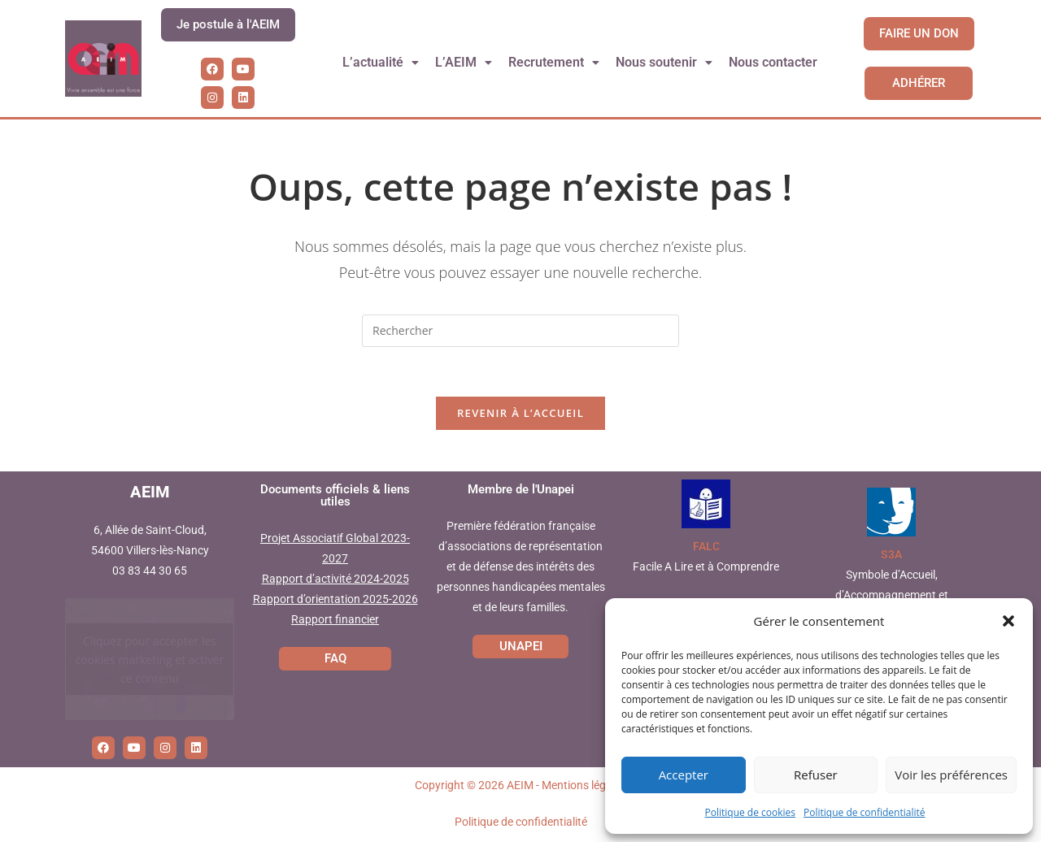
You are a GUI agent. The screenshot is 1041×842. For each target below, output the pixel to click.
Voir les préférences (951, 774)
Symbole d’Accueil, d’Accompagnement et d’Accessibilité (891, 595)
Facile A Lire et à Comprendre (706, 566)
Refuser (816, 774)
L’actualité (380, 62)
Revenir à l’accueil (520, 413)
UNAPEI (520, 646)
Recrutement (553, 62)
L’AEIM (463, 62)
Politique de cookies (750, 812)
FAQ (335, 658)
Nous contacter (773, 62)
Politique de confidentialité (864, 812)
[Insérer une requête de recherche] (520, 331)
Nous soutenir (664, 62)
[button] (1008, 621)
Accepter (683, 774)
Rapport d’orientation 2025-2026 (335, 598)
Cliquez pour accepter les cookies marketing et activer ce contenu (150, 658)
